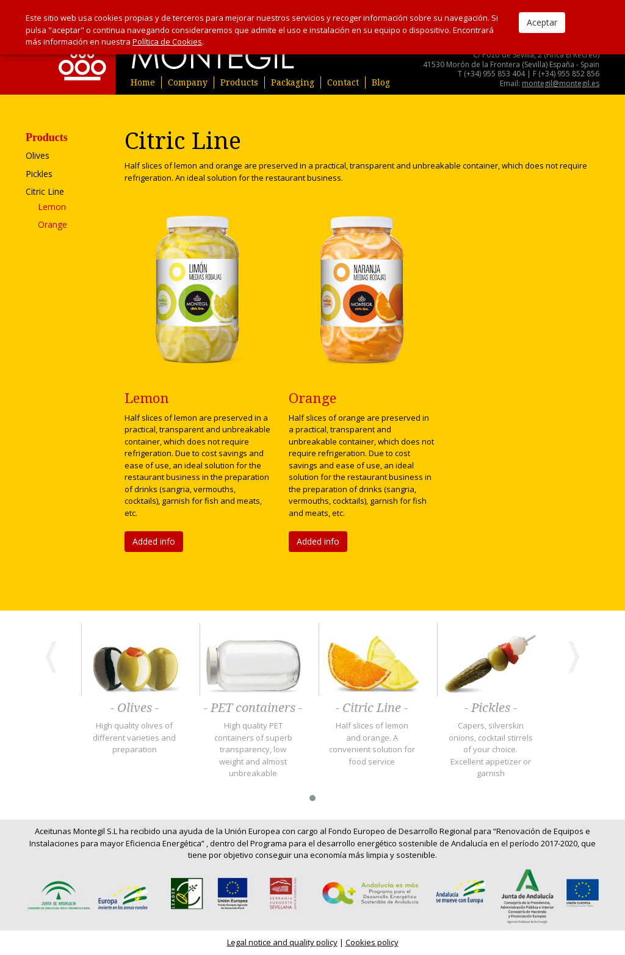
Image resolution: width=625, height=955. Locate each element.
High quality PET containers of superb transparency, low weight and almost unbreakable (253, 749)
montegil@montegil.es (560, 83)
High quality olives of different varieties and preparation (134, 737)
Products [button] (239, 82)
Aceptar (542, 22)
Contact (343, 82)
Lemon (52, 206)
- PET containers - (253, 708)
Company (188, 82)
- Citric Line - (372, 708)
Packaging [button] (292, 82)
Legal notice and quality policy (282, 942)
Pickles (39, 174)
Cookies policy (372, 942)
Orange (52, 224)
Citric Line (45, 191)
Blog (381, 82)
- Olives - (134, 708)
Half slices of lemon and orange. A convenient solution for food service (372, 743)
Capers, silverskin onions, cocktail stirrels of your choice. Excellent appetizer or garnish (491, 749)
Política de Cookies (167, 41)
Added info (153, 541)
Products (47, 137)
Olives (37, 155)
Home (143, 82)
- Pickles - (490, 708)
